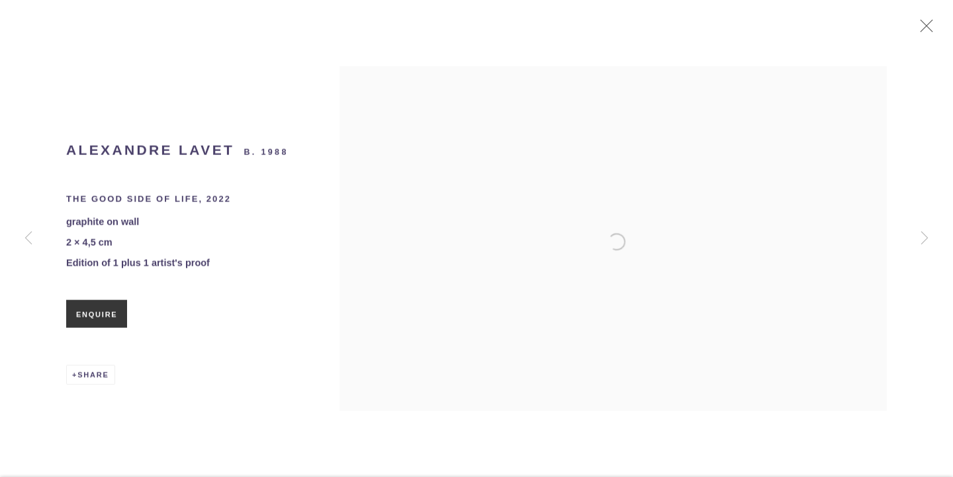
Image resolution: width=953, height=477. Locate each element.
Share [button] (93, 379)
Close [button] (926, 30)
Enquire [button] (96, 319)
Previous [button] (28, 238)
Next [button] (924, 238)
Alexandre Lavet (150, 154)
